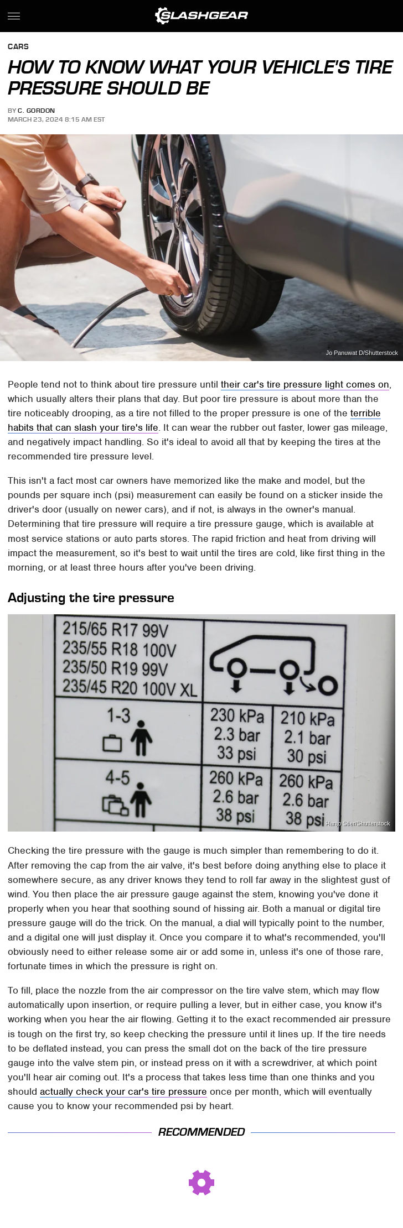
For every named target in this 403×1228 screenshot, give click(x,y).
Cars (18, 47)
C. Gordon (36, 110)
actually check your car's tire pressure (123, 1091)
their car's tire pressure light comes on (305, 384)
